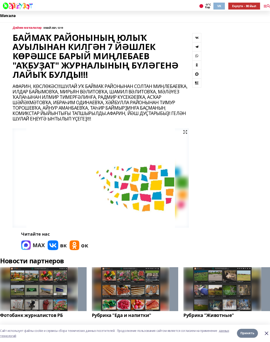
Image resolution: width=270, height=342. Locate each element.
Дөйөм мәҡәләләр (27, 28)
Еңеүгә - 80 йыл (244, 6)
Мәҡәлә (8, 15)
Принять (247, 333)
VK (219, 6)
